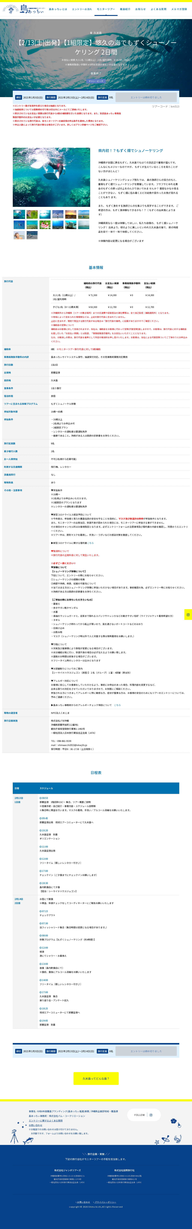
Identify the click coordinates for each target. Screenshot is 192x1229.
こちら (90, 542)
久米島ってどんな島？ (96, 1078)
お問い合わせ (35, 1125)
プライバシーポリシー (104, 1202)
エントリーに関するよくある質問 (46, 1120)
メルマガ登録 (179, 9)
